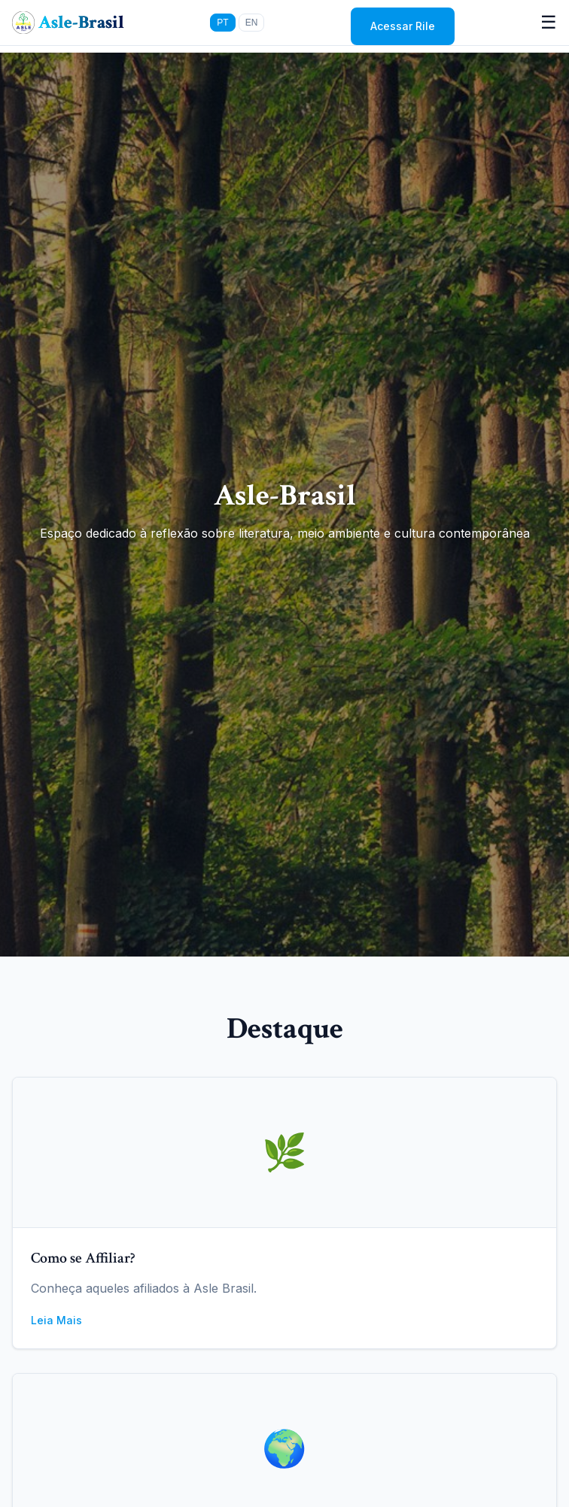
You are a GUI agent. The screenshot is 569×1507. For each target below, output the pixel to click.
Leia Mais (56, 1320)
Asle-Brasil (81, 22)
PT (222, 22)
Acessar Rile (402, 26)
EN (251, 22)
